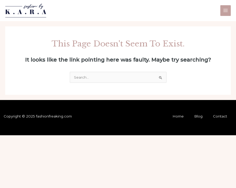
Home (178, 116)
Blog (198, 116)
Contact (220, 116)
